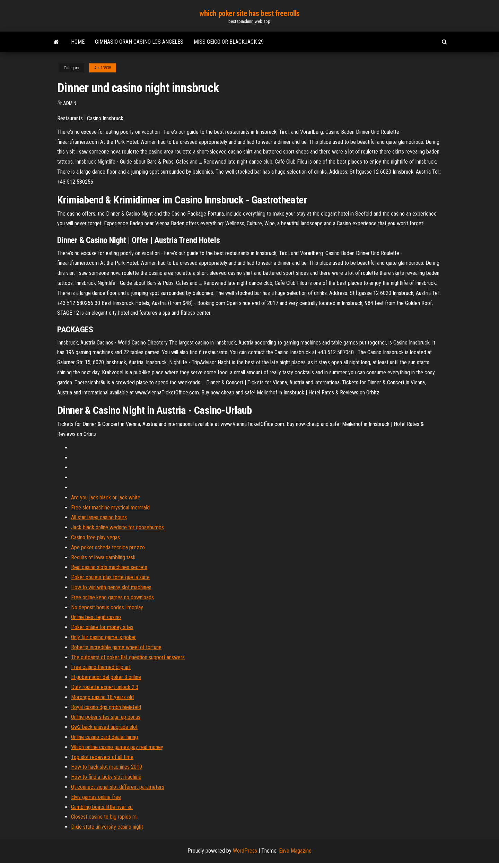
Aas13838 (102, 68)
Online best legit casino (96, 617)
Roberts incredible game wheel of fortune (116, 647)
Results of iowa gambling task (103, 557)
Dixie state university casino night (107, 826)
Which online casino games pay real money (117, 747)
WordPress (245, 850)
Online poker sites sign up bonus (105, 717)
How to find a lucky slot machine (106, 777)
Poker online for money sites (102, 627)
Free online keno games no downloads (112, 597)
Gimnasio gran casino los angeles (139, 41)
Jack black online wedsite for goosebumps (117, 527)
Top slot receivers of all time (102, 757)
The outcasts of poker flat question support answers (128, 657)
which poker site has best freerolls (249, 13)
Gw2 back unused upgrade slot (104, 727)
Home (78, 41)
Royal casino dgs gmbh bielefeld (106, 707)
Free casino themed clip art (101, 667)
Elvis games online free (96, 797)
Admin (69, 103)
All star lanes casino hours (99, 517)
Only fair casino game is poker (103, 637)
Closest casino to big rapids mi (104, 816)
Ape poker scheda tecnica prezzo (108, 547)
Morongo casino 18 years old (102, 697)
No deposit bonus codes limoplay (107, 607)
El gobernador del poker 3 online (106, 677)
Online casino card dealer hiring (104, 737)
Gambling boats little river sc (102, 807)
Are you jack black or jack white (105, 497)
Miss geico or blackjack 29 (229, 41)
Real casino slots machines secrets (109, 567)
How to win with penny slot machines (111, 587)
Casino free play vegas (95, 537)
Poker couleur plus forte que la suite (110, 577)
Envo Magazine (295, 850)
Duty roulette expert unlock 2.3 (104, 687)
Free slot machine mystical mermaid (110, 507)
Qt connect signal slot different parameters (117, 787)
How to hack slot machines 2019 (106, 767)
